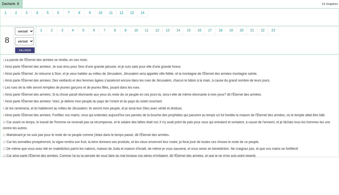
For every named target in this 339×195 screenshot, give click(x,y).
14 (142, 13)
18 (220, 30)
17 (210, 30)
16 (199, 30)
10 (100, 13)
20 (241, 30)
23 (273, 30)
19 (231, 30)
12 (121, 13)
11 (111, 13)
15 (188, 30)
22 (262, 30)
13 (132, 13)
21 (252, 30)
